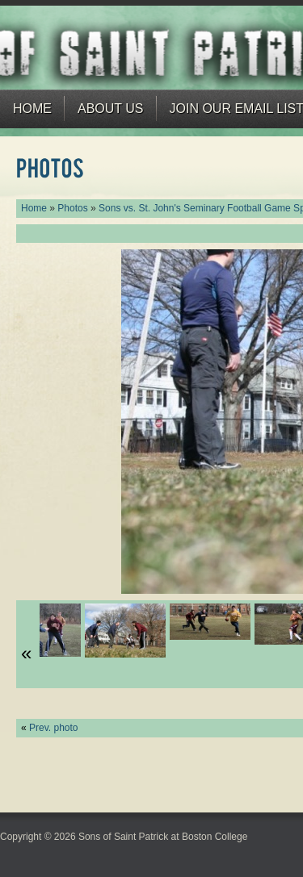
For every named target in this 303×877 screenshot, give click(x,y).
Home (32, 108)
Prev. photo (53, 727)
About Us (111, 108)
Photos (72, 208)
